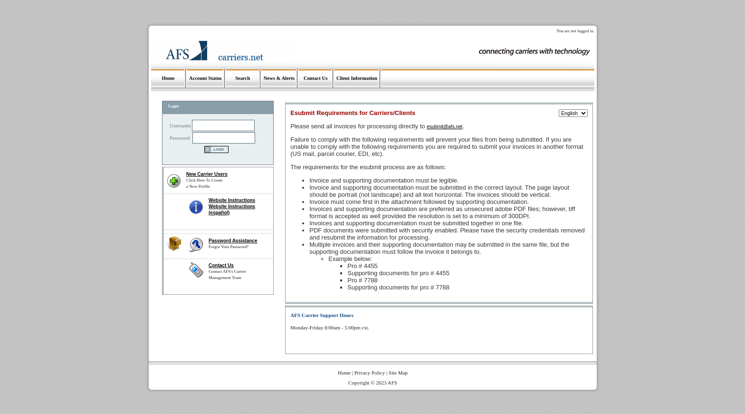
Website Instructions (232, 200)
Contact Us (221, 265)
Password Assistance (233, 240)
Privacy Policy (369, 372)
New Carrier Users (207, 174)
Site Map (398, 372)
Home (344, 372)
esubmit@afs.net (444, 126)
